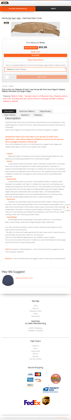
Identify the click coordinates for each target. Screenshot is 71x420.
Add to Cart (41, 77)
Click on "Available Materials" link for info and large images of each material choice (35, 65)
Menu (53, 9)
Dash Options (10, 115)
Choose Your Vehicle (18, 9)
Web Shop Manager (61, 418)
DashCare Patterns (27, 111)
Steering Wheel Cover (24, 278)
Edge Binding (45, 111)
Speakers (25, 115)
